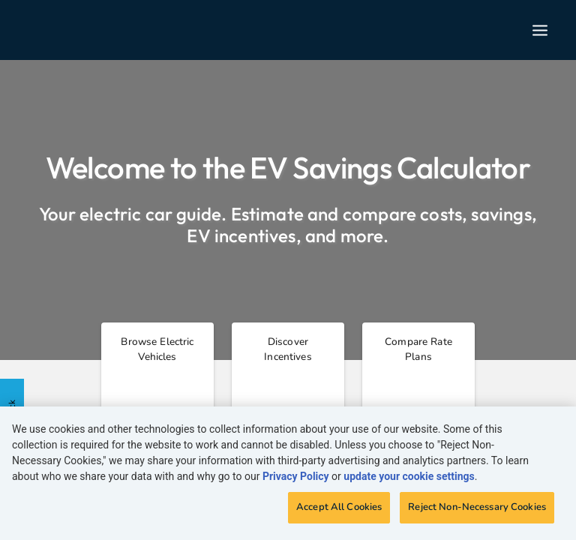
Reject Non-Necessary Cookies (477, 507)
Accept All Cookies (339, 507)
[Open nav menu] (540, 30)
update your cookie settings (409, 476)
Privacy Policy (295, 476)
